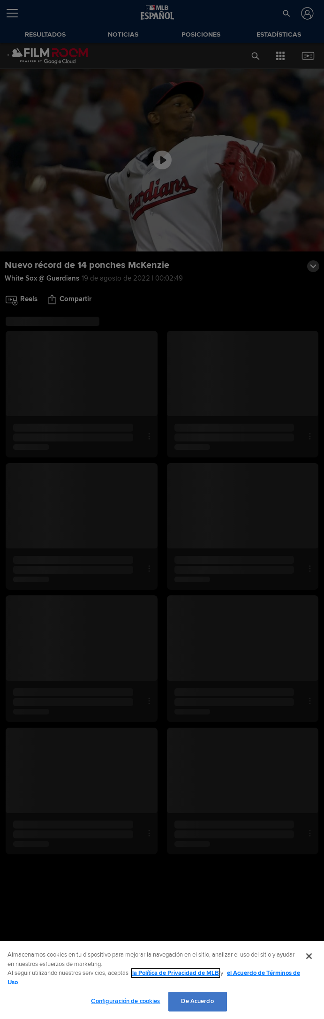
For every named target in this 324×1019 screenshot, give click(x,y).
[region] (162, 980)
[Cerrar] (309, 956)
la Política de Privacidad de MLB (175, 973)
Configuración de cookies (125, 1001)
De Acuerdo (197, 1001)
